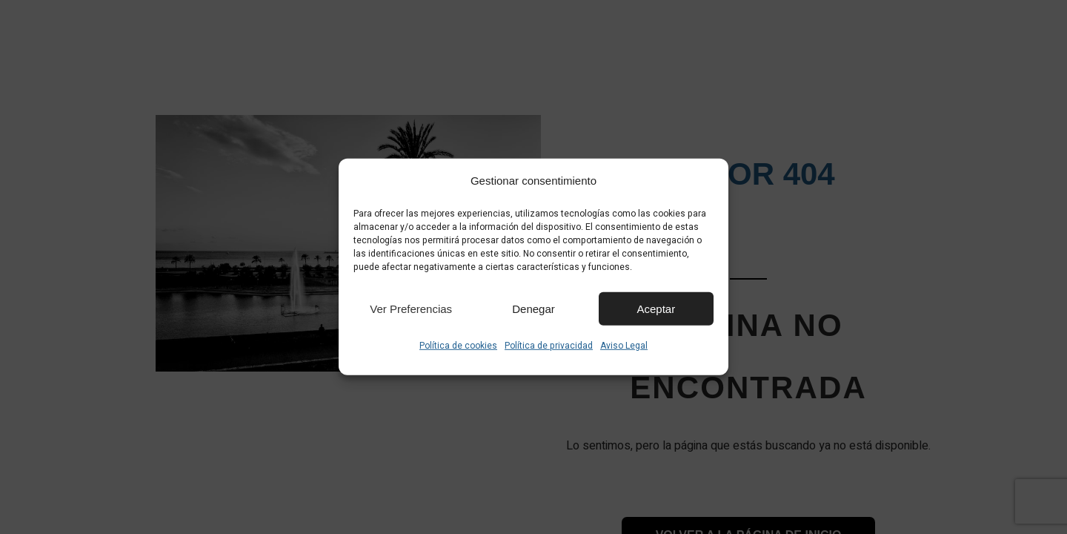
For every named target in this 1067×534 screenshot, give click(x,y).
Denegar (533, 308)
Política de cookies (458, 345)
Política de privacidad (549, 345)
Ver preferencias (411, 308)
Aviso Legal (624, 345)
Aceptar (655, 308)
